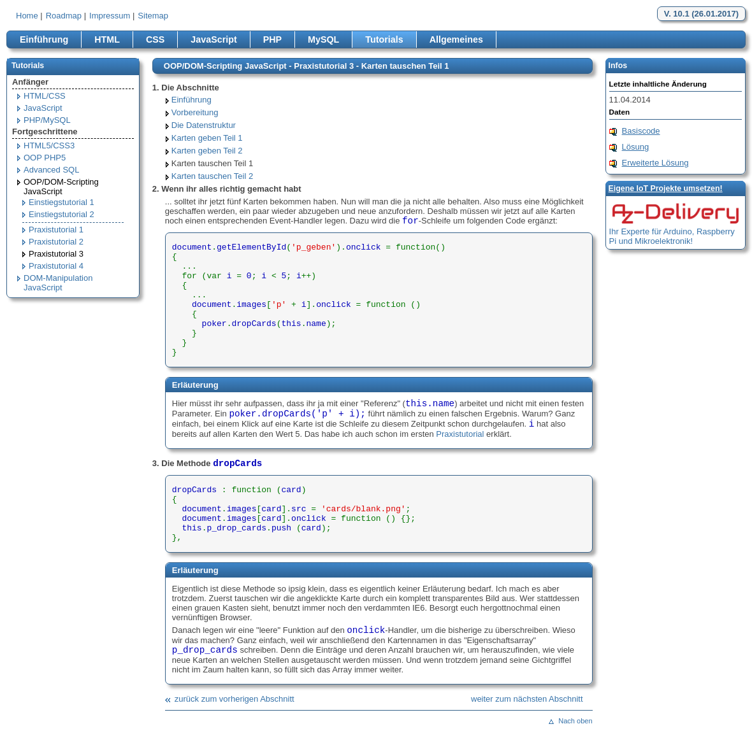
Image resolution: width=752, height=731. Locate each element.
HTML (107, 39)
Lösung (635, 147)
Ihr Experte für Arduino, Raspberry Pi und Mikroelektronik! (672, 236)
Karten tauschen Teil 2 (212, 176)
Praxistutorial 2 (56, 241)
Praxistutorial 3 (56, 254)
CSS (155, 39)
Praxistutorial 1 (56, 229)
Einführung (44, 39)
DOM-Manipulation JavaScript (58, 282)
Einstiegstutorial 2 (61, 214)
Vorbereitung (195, 112)
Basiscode (641, 131)
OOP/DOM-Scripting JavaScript (61, 186)
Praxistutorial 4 (56, 266)
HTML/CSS (45, 96)
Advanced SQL (51, 169)
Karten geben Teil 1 (207, 138)
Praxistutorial (460, 434)
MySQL (323, 39)
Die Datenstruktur (203, 125)
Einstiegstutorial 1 (61, 202)
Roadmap (64, 15)
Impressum (109, 15)
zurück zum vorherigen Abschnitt (234, 699)
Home (27, 15)
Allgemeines (456, 39)
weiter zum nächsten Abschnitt (527, 699)
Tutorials (384, 39)
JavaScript (213, 39)
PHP (272, 39)
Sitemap (153, 15)
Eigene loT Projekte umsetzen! (666, 188)
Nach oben (575, 721)
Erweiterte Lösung (655, 162)
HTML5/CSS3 (49, 145)
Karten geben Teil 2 (207, 150)
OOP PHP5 (45, 157)
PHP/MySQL (47, 120)
